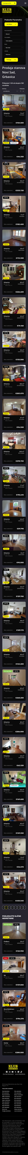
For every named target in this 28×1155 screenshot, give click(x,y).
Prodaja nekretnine (6, 1111)
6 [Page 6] (21, 907)
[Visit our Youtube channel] (12, 1072)
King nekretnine (5, 1105)
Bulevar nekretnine (18, 1094)
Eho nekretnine (17, 1098)
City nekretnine (17, 1091)
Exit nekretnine (17, 1102)
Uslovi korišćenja (20, 1074)
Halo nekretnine (17, 1096)
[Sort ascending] (21, 91)
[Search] (14, 3)
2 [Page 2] (9, 907)
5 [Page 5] (18, 907)
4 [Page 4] (15, 907)
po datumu (7, 91)
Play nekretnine (5, 1103)
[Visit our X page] (15, 1072)
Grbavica (8, 54)
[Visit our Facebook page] (7, 1072)
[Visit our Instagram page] (10, 1072)
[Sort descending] (23, 91)
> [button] (24, 907)
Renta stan (4, 1109)
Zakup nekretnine (18, 1109)
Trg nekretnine (17, 1105)
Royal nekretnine (6, 1094)
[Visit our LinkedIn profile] (18, 1072)
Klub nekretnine (5, 1098)
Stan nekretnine (5, 1102)
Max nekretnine (17, 1103)
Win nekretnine (17, 1100)
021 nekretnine (5, 1093)
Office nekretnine (6, 1096)
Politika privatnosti (8, 1074)
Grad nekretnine (5, 1091)
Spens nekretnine (6, 1100)
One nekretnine (17, 1107)
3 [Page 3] (12, 907)
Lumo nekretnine (18, 1111)
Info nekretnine (17, 1093)
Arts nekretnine (5, 1107)
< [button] (3, 907)
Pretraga (11, 59)
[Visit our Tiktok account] (21, 1072)
